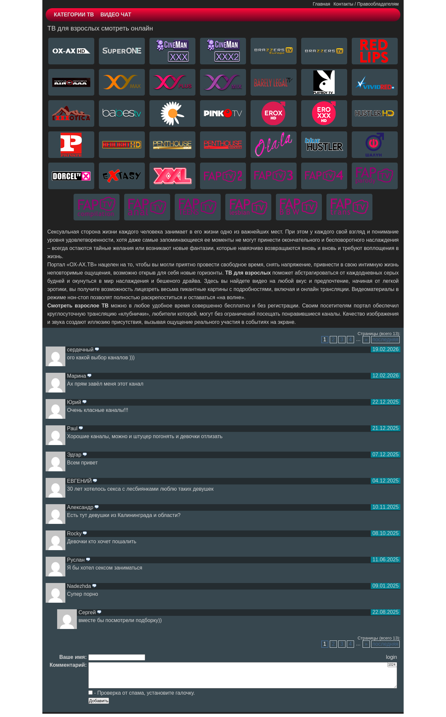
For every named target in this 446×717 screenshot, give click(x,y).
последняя (385, 339)
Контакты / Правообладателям (366, 4)
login (391, 657)
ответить (97, 350)
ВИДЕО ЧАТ (115, 14)
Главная (321, 4)
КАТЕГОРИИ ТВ (74, 14)
